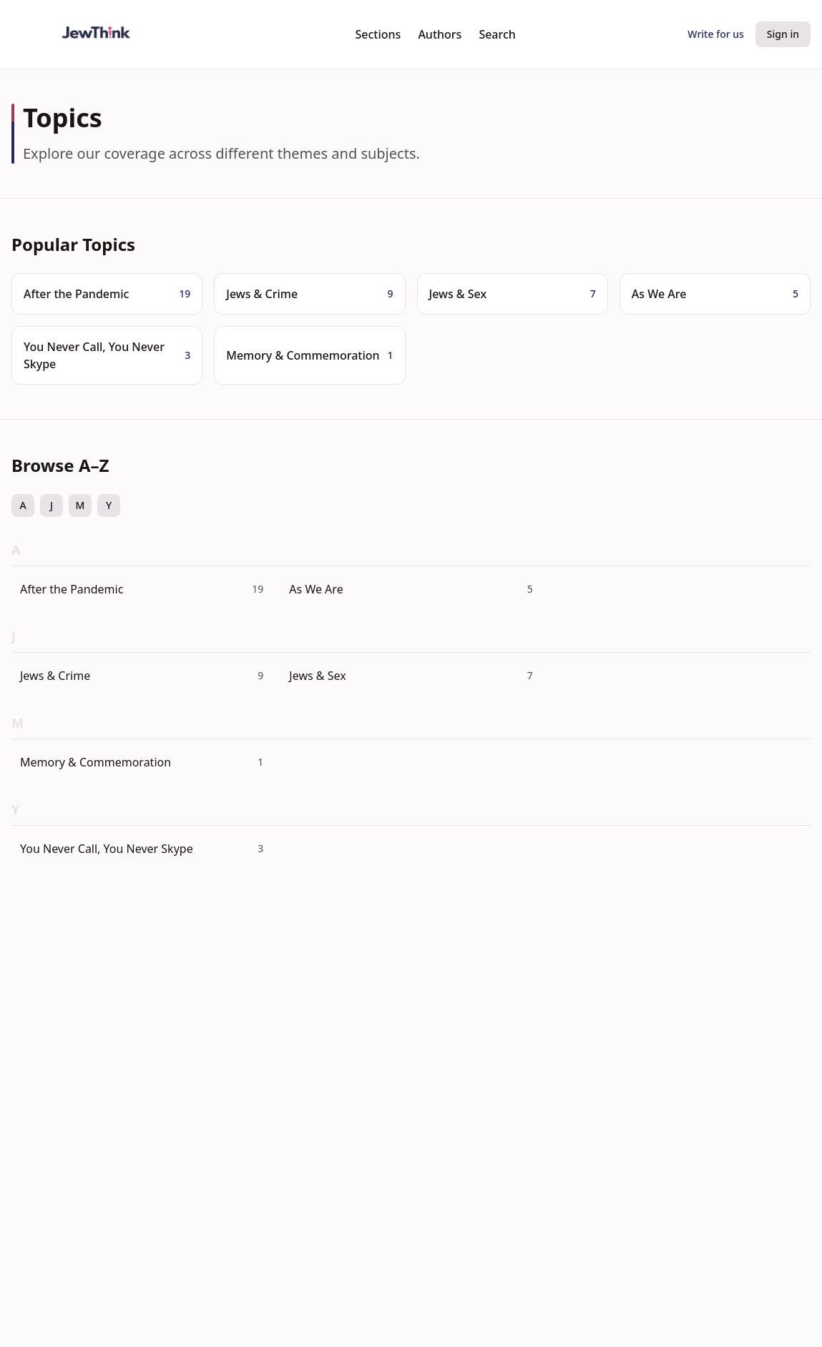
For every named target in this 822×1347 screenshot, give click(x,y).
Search (497, 34)
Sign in (783, 34)
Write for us (715, 34)
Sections (378, 34)
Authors (439, 34)
